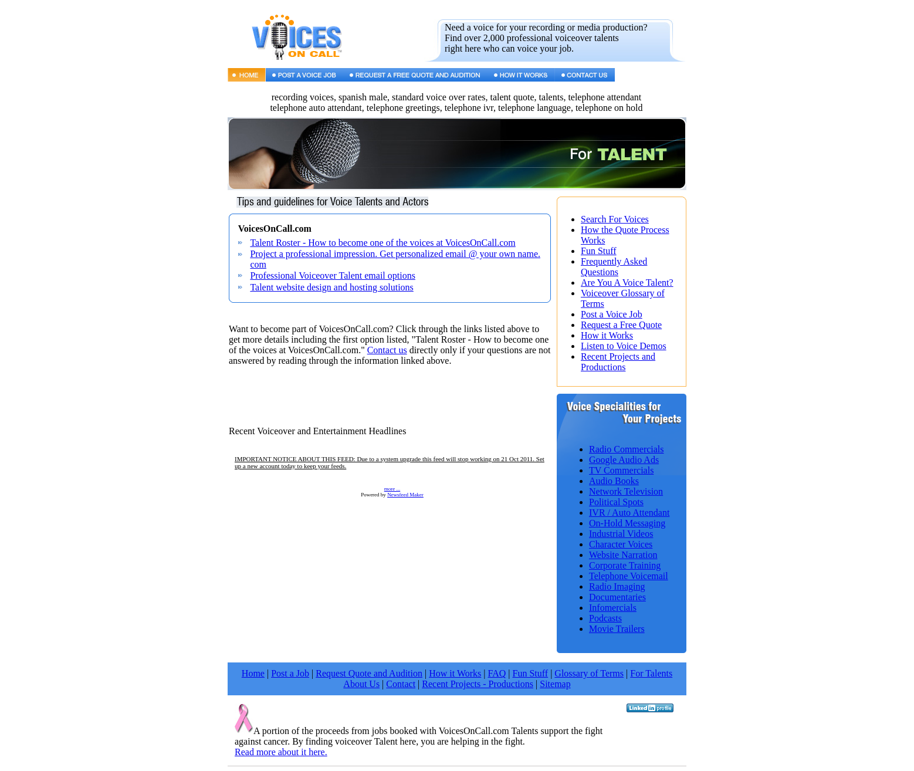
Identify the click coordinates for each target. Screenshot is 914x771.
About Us (361, 684)
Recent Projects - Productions (477, 684)
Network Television (626, 491)
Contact (400, 684)
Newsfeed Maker (405, 495)
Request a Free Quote (621, 325)
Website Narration (623, 555)
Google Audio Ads (624, 460)
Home (253, 673)
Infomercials (613, 608)
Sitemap (555, 684)
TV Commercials (621, 470)
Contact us (387, 350)
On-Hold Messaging (627, 523)
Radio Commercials (626, 449)
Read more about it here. (281, 752)
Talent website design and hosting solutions (331, 287)
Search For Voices (615, 219)
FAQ (497, 673)
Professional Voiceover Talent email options (332, 275)
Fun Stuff (599, 251)
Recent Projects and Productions (618, 361)
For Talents (651, 673)
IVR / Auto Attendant (629, 513)
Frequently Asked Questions (614, 266)
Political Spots (616, 502)
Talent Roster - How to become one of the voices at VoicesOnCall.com (382, 243)
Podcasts (605, 618)
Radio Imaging (617, 586)
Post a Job (290, 673)
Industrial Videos (621, 534)
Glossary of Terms (589, 673)
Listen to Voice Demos (623, 346)
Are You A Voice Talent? (627, 283)
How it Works (607, 335)
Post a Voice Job (611, 314)
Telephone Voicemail (628, 576)
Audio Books (614, 481)
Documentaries (617, 597)
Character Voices (620, 544)
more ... (392, 489)
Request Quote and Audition (369, 673)
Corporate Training (625, 565)
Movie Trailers (617, 629)
